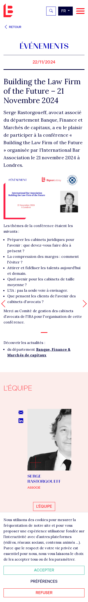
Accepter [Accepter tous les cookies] (44, 570)
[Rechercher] (51, 11)
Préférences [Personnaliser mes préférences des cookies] (44, 581)
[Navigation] (80, 11)
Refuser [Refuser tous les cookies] (44, 592)
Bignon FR (9, 10)
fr (64, 11)
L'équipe (44, 506)
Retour (12, 27)
